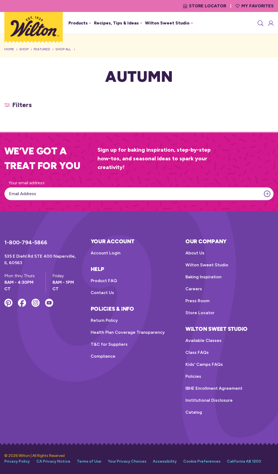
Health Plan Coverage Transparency (128, 332)
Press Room (197, 300)
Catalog (193, 412)
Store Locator (204, 5)
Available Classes (203, 340)
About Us (194, 252)
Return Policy (104, 320)
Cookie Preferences (201, 461)
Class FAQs (197, 352)
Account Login (106, 252)
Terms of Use (89, 461)
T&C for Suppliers (109, 344)
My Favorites (254, 5)
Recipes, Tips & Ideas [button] (118, 23)
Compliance (103, 356)
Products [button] (79, 23)
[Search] (260, 23)
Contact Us (102, 292)
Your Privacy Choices (127, 461)
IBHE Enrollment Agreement (213, 388)
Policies (193, 376)
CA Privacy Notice (53, 461)
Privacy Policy (17, 461)
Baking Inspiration (203, 276)
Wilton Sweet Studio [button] (169, 23)
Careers (193, 288)
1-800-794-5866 (25, 242)
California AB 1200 (244, 461)
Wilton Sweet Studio (206, 264)
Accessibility (165, 461)
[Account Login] (270, 23)
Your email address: (27, 182)
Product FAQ (104, 280)
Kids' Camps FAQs (204, 364)
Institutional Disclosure (209, 400)
